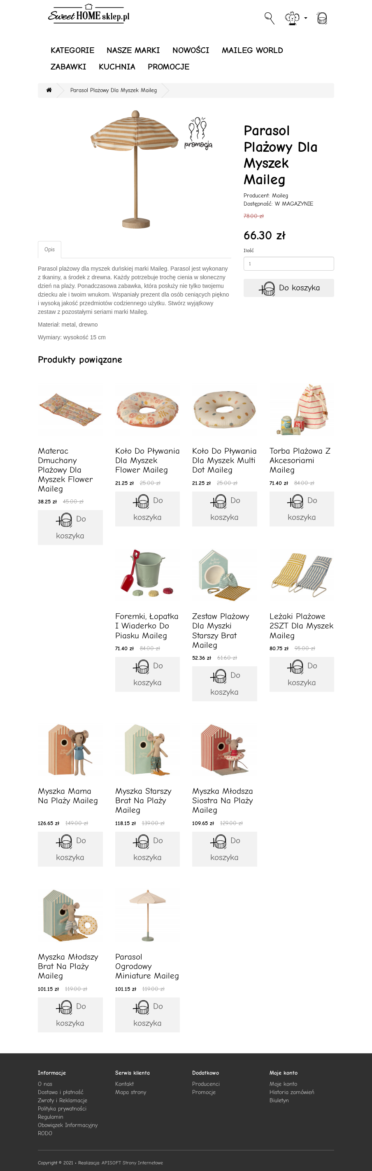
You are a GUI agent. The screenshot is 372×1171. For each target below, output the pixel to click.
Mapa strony (130, 1092)
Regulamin (50, 1116)
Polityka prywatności (62, 1108)
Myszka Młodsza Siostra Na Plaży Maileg (222, 800)
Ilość (249, 250)
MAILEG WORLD (252, 50)
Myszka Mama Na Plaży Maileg (68, 795)
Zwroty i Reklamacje (62, 1100)
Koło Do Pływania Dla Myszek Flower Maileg (147, 460)
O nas (45, 1084)
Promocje (204, 1092)
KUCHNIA (117, 67)
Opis (49, 249)
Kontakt (124, 1084)
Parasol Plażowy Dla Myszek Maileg (113, 90)
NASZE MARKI (133, 50)
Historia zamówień (292, 1092)
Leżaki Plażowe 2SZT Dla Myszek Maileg (301, 625)
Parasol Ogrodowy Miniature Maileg (147, 966)
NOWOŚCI (190, 50)
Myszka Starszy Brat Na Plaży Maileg (143, 800)
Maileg (280, 195)
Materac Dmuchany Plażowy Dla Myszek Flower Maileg (65, 470)
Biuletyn (279, 1100)
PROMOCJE (168, 67)
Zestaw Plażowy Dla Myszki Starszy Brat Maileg (220, 630)
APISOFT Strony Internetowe (132, 1163)
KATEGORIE (72, 50)
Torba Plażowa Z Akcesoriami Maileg (300, 460)
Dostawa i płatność (61, 1092)
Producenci (206, 1084)
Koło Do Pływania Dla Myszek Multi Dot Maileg (224, 460)
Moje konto (283, 1084)
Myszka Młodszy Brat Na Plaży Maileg (68, 966)
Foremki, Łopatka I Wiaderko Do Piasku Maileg (147, 625)
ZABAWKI (68, 67)
